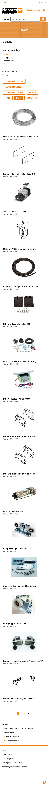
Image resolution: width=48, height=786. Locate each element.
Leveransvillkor (8, 754)
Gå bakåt (8, 42)
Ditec (7, 98)
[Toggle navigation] (5, 19)
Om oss (4, 750)
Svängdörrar (8, 57)
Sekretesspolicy (8, 758)
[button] (44, 11)
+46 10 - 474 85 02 (12, 736)
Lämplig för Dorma (14, 81)
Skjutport (7, 54)
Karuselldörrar (9, 61)
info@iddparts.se (11, 741)
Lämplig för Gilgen (14, 92)
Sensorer (7, 64)
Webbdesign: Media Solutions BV (14, 767)
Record (32, 92)
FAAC (7, 75)
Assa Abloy (32, 98)
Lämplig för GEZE (13, 87)
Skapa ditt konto (33, 10)
